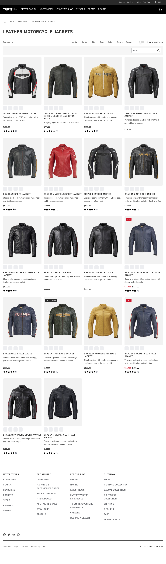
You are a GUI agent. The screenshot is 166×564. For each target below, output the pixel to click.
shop (13, 22)
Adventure (9, 479)
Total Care (43, 509)
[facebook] (5, 534)
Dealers (122, 2)
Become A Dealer (80, 518)
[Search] (158, 50)
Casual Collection (115, 490)
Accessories (46, 9)
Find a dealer (44, 499)
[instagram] (19, 534)
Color (111, 42)
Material (75, 42)
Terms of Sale (112, 519)
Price (120, 42)
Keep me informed (47, 504)
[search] (146, 50)
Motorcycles (28, 9)
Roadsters (9, 490)
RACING (102, 9)
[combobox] (8, 42)
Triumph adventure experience (81, 506)
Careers (75, 513)
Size (95, 42)
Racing (74, 485)
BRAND (91, 9)
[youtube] (14, 534)
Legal (16, 547)
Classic (7, 485)
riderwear (24, 22)
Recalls (41, 514)
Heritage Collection (115, 485)
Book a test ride (46, 493)
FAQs (106, 514)
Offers (139, 2)
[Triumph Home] (10, 9)
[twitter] (9, 534)
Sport (6, 500)
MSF (45, 547)
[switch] (141, 42)
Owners (80, 9)
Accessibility (35, 547)
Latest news (77, 490)
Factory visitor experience (79, 497)
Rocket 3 (8, 495)
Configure (130, 2)
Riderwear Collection (110, 497)
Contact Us (7, 547)
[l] (6, 21)
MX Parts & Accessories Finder (48, 487)
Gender (86, 42)
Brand (74, 479)
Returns (109, 509)
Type (103, 42)
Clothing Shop (65, 9)
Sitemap (25, 547)
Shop (107, 479)
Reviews (130, 42)
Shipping (109, 504)
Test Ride (146, 2)
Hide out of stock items (154, 42)
